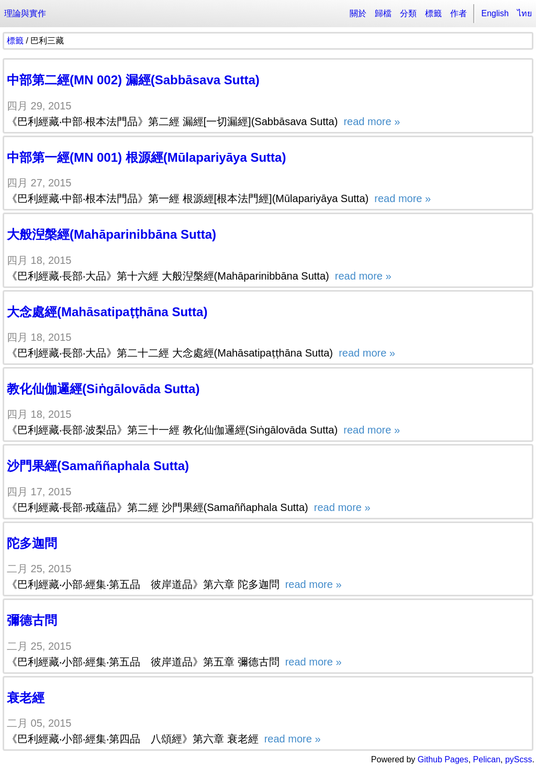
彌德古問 (32, 620)
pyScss (518, 759)
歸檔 (383, 13)
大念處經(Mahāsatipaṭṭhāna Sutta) (107, 312)
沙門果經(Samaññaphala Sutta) (98, 466)
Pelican (486, 759)
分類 (408, 13)
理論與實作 (25, 13)
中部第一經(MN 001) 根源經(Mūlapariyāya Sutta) (146, 157)
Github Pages (443, 759)
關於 (358, 13)
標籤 (433, 13)
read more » (370, 121)
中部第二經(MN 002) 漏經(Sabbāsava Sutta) (133, 80)
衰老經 (25, 698)
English (495, 13)
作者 (458, 13)
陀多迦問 (32, 543)
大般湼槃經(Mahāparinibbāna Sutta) (111, 234)
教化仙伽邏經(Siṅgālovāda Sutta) (103, 389)
